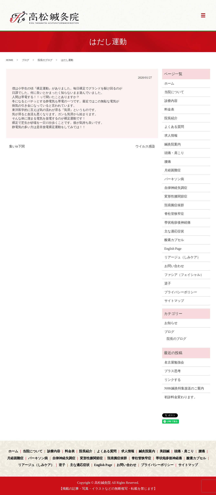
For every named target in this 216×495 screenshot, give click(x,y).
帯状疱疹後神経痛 (177, 222)
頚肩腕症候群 (174, 205)
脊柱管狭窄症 (174, 213)
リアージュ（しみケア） (182, 257)
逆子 (167, 283)
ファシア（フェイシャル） (184, 274)
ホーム (169, 83)
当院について (174, 92)
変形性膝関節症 (175, 196)
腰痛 (167, 161)
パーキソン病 (174, 179)
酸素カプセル (174, 240)
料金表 (169, 109)
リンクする (172, 379)
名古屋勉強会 (174, 362)
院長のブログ (45, 60)
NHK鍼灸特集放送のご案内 (184, 388)
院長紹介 (170, 118)
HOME (9, 60)
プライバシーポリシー (180, 292)
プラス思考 (172, 371)
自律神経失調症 (175, 188)
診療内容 (170, 101)
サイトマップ (174, 300)
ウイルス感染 (145, 146)
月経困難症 (172, 170)
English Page (173, 248)
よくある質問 (174, 126)
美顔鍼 (164, 451)
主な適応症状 (174, 231)
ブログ (25, 60)
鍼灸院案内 (172, 144)
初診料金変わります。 (180, 397)
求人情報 (170, 135)
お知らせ (170, 323)
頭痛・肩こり (174, 153)
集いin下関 (17, 146)
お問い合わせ (174, 266)
